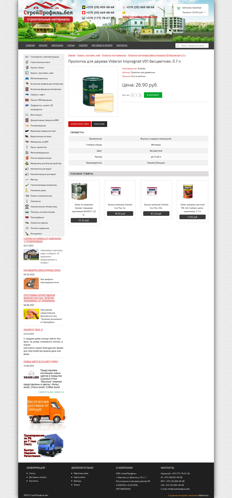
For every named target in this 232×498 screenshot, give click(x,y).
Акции (77, 484)
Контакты (122, 45)
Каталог (43, 45)
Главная (30, 45)
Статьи (71, 45)
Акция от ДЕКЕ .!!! (33, 329)
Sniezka (141, 68)
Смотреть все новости (51, 392)
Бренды (77, 481)
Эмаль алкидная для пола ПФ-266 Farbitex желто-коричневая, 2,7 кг (192, 208)
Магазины (57, 45)
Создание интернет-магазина (183, 495)
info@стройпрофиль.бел (140, 17)
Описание (99, 124)
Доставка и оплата (102, 45)
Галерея (83, 45)
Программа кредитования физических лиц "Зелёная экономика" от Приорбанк (39, 298)
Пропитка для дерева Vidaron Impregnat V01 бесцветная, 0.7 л (157, 55)
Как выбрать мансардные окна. (42, 270)
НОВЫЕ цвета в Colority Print (41, 361)
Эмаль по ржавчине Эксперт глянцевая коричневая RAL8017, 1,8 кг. (84, 209)
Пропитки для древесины (114, 55)
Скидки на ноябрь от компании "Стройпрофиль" (42, 240)
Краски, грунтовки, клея (88, 55)
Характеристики (80, 124)
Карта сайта (79, 477)
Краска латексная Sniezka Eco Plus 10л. (156, 206)
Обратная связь (81, 473)
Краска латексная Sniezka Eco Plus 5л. (120, 206)
